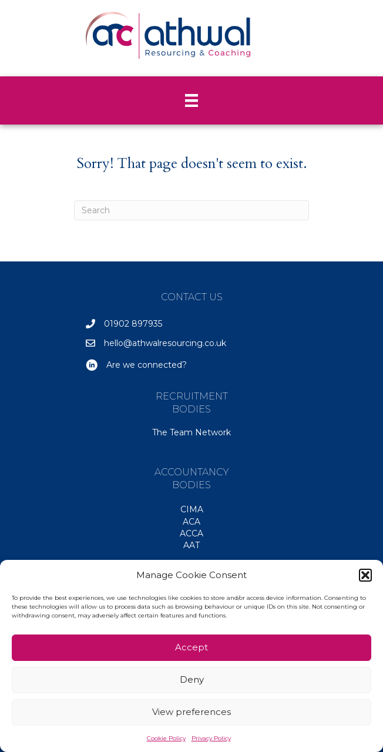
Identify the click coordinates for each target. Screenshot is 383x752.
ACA (191, 521)
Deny (192, 679)
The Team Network (191, 432)
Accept (191, 647)
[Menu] (191, 100)
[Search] (191, 210)
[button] (365, 575)
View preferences (191, 711)
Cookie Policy (166, 738)
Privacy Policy (211, 738)
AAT (191, 545)
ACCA (191, 533)
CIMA (191, 509)
